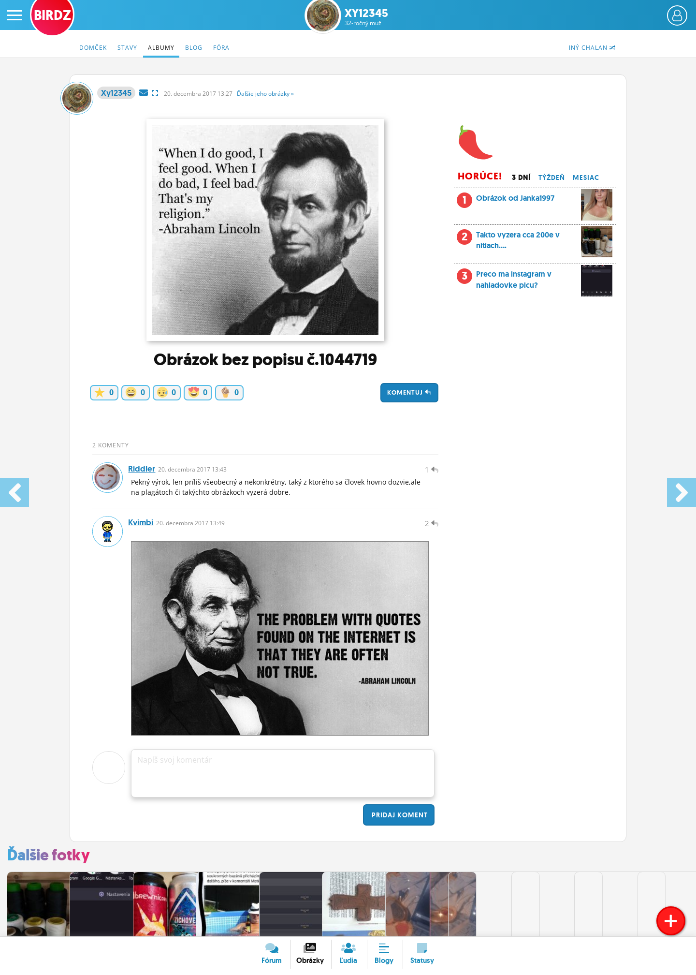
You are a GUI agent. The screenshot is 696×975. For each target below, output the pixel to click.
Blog (194, 48)
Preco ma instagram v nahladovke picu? (534, 282)
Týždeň (551, 177)
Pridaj (399, 820)
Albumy (161, 48)
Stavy (127, 48)
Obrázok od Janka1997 (544, 200)
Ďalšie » (265, 93)
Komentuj (409, 392)
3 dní (521, 177)
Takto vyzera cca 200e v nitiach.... (534, 243)
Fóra (221, 48)
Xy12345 (366, 17)
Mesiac (586, 177)
